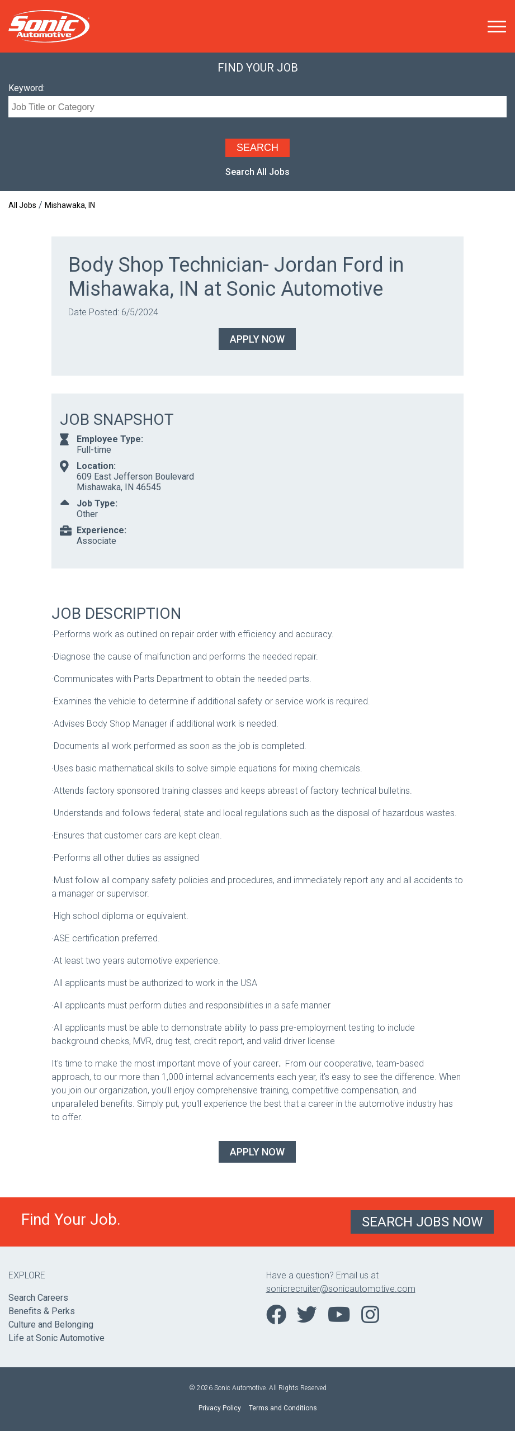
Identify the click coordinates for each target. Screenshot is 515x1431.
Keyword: (26, 88)
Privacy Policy (220, 1408)
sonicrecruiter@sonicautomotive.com (340, 1288)
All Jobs (22, 205)
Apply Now (257, 339)
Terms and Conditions (283, 1408)
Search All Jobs (257, 172)
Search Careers (38, 1297)
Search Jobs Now (422, 1222)
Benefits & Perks (41, 1311)
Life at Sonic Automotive (56, 1338)
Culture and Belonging (50, 1324)
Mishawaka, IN (70, 205)
